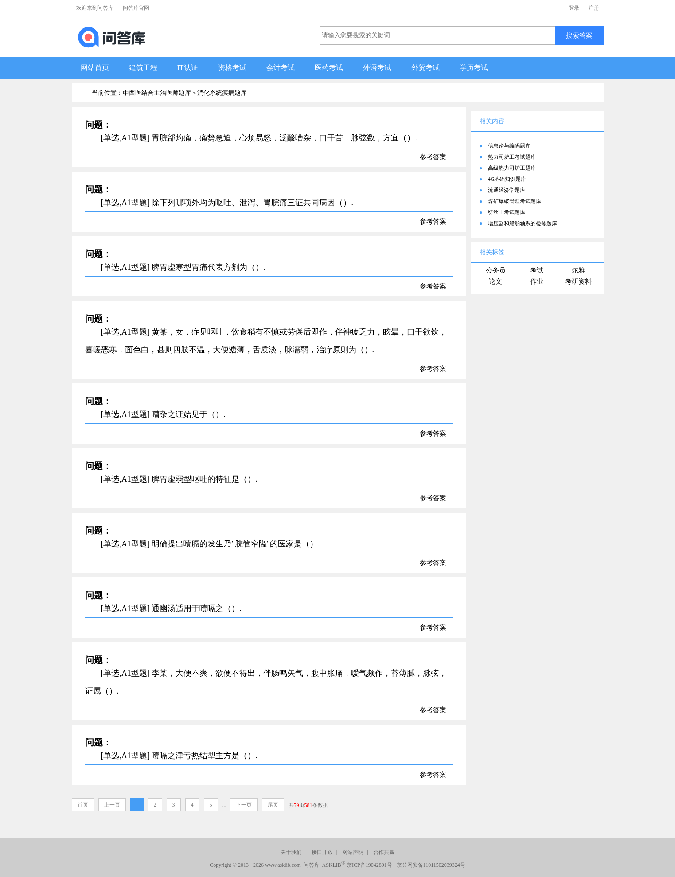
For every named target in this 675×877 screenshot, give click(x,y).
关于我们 (291, 852)
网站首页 (95, 67)
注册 (594, 8)
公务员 (496, 270)
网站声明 (352, 852)
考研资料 (578, 281)
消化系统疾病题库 (222, 93)
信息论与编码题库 (509, 146)
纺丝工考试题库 (506, 212)
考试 (536, 270)
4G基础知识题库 (507, 179)
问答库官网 (136, 8)
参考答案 (433, 156)
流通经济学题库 (506, 190)
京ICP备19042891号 (369, 865)
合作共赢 (383, 852)
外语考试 (377, 67)
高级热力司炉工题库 (512, 168)
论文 (495, 281)
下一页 (244, 805)
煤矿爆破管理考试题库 (514, 201)
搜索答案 (579, 35)
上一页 (112, 805)
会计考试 (280, 67)
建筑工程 (143, 67)
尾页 (273, 805)
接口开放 (322, 852)
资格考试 (232, 67)
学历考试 (474, 67)
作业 (536, 281)
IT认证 (187, 67)
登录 (574, 8)
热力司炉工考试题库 (512, 157)
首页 (83, 805)
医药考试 (329, 67)
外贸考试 (425, 67)
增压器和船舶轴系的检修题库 (522, 223)
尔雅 (578, 270)
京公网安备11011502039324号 (431, 865)
